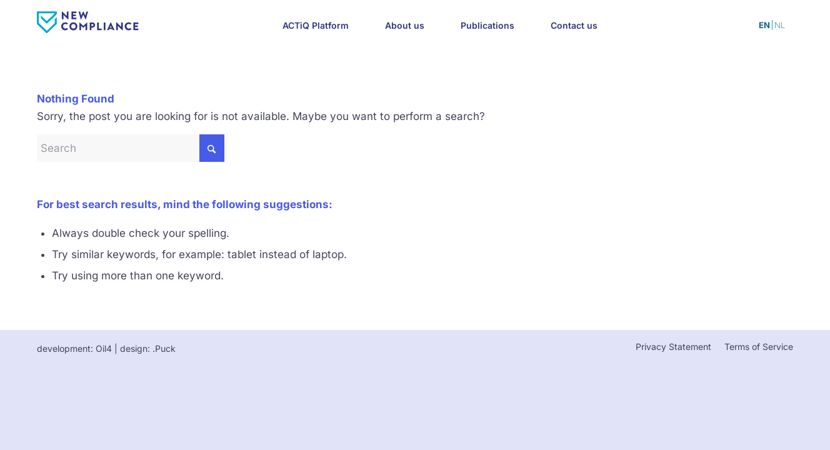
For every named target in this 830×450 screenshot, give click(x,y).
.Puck (164, 348)
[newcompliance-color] (124, 22)
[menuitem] (315, 25)
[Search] (130, 148)
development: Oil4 (74, 348)
